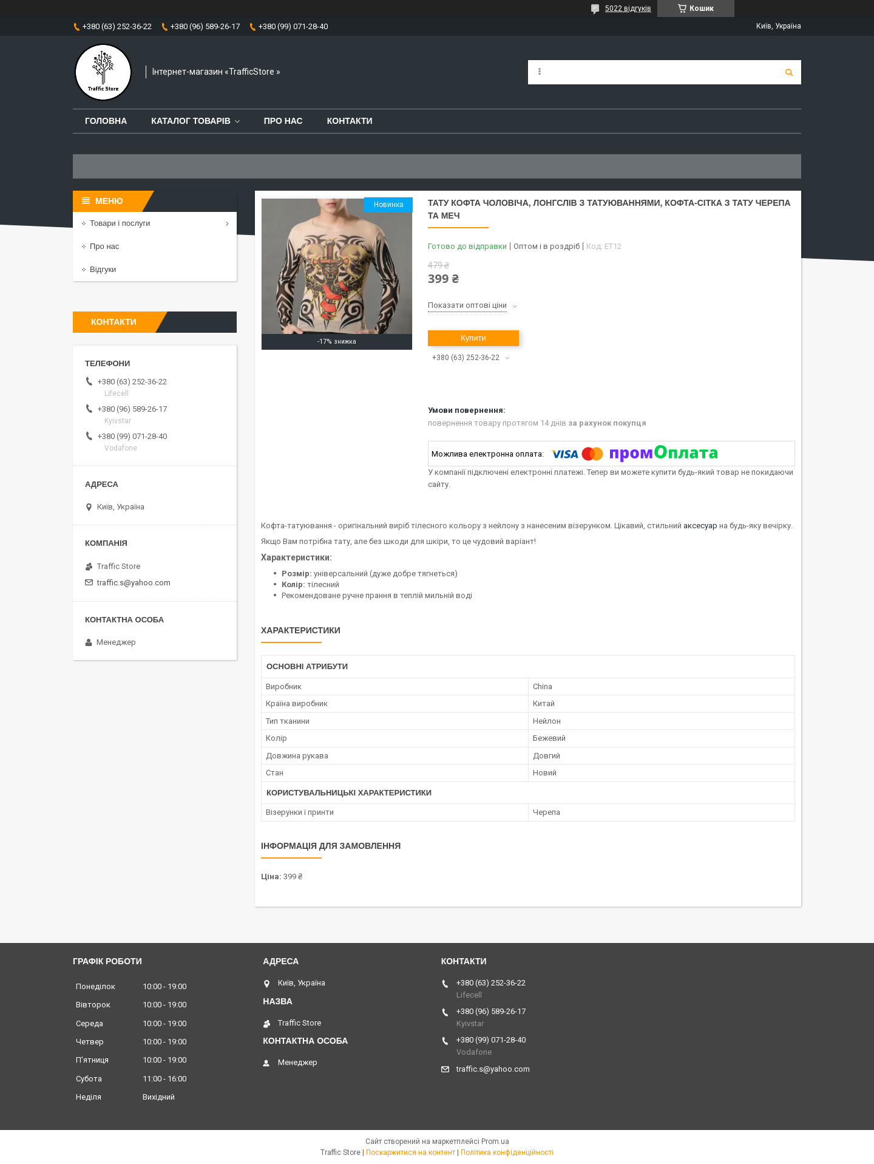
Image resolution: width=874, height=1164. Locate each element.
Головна (106, 121)
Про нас (283, 121)
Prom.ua (495, 1141)
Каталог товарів (190, 121)
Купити (473, 337)
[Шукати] (789, 72)
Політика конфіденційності (507, 1152)
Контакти (350, 121)
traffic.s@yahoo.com (134, 582)
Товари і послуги (120, 223)
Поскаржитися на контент (410, 1152)
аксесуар (700, 525)
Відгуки (103, 269)
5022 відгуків (628, 8)
